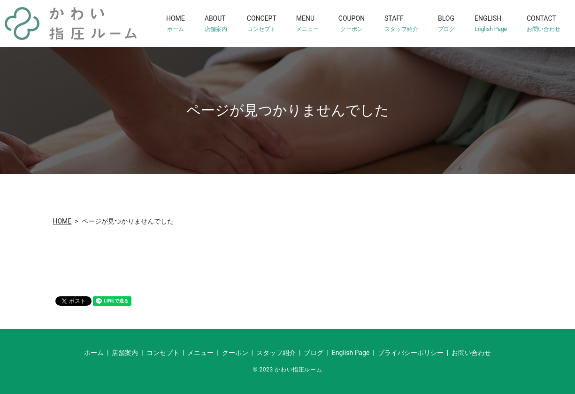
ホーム (94, 352)
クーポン (235, 352)
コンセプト (162, 352)
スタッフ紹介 (276, 352)
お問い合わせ (471, 352)
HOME (175, 24)
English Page (350, 352)
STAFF (401, 24)
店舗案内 (125, 352)
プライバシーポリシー (411, 352)
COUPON (351, 24)
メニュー (200, 352)
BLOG (446, 24)
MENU (307, 24)
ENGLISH (491, 24)
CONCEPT (261, 24)
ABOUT (216, 24)
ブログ (313, 352)
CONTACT (543, 24)
